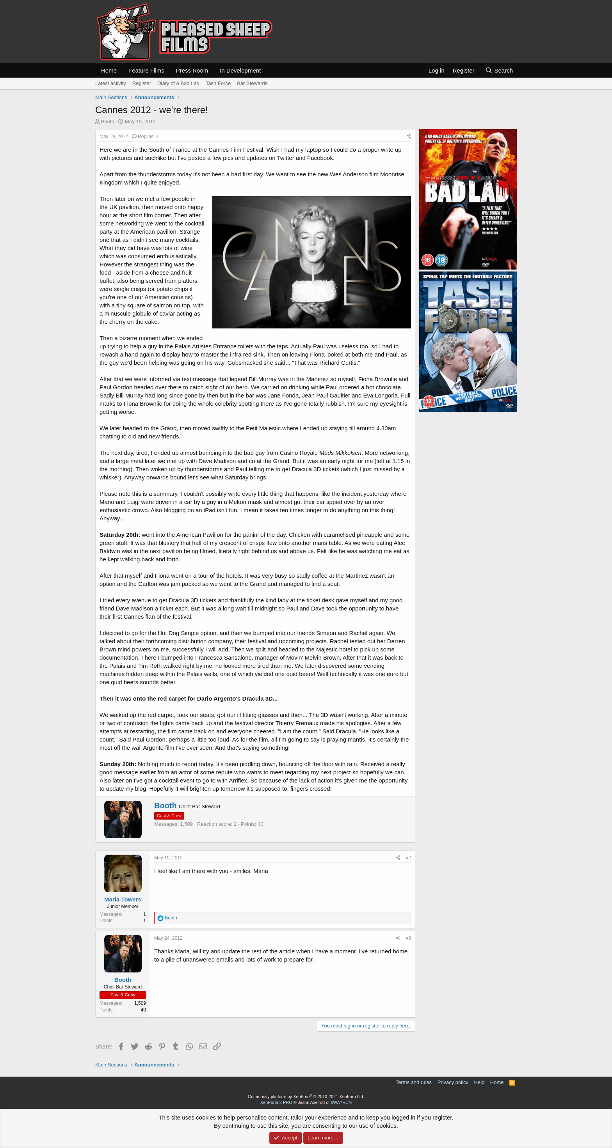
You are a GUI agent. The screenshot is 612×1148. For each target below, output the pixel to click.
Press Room (192, 70)
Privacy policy (453, 1082)
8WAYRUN (341, 1102)
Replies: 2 (145, 136)
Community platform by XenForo (306, 1096)
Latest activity (110, 83)
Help (479, 1082)
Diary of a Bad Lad (178, 83)
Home (109, 70)
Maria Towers (122, 899)
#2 (408, 858)
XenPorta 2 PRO (276, 1102)
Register (141, 83)
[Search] (499, 70)
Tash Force (218, 83)
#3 (408, 938)
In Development (240, 70)
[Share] (409, 136)
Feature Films (146, 70)
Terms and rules (414, 1082)
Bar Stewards (252, 83)
